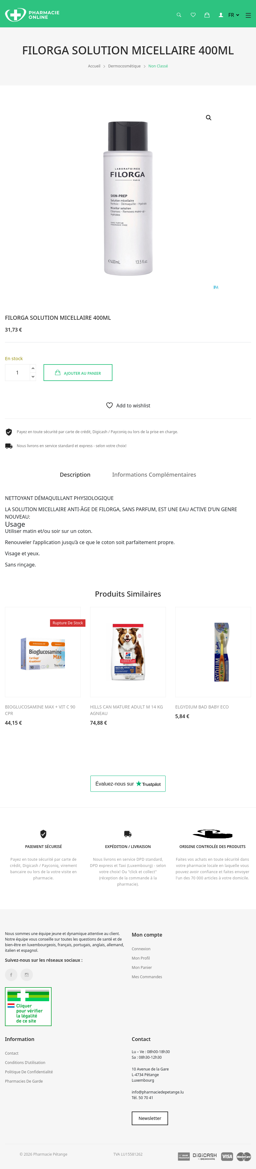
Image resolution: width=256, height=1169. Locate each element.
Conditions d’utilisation (25, 1062)
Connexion (141, 948)
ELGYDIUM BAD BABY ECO (202, 707)
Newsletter (150, 1118)
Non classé (158, 66)
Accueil (94, 66)
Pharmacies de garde (24, 1081)
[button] (208, 117)
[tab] (75, 477)
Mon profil (141, 958)
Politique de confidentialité (29, 1072)
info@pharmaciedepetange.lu (158, 1092)
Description (75, 475)
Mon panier (142, 967)
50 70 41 (146, 1097)
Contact (11, 1053)
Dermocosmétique (124, 66)
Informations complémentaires (154, 475)
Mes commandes (147, 976)
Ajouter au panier (78, 372)
